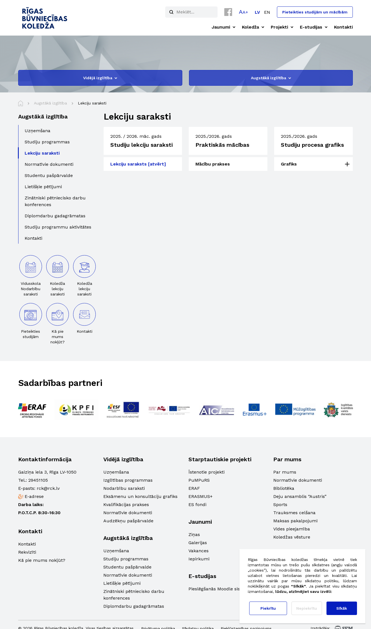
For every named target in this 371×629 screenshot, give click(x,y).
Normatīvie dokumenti (127, 512)
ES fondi (197, 504)
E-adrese (34, 496)
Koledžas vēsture (291, 537)
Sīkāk (341, 608)
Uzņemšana (116, 472)
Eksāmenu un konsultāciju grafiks (140, 496)
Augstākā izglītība (271, 78)
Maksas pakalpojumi (295, 520)
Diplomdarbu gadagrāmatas (133, 606)
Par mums (284, 472)
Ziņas (194, 534)
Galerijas (197, 542)
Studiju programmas (125, 559)
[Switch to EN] (267, 12)
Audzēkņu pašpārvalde (128, 520)
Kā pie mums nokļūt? (41, 560)
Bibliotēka (283, 488)
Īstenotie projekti (206, 472)
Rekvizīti (27, 552)
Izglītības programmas (128, 480)
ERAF (194, 488)
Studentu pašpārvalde (127, 567)
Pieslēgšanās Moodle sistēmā (219, 588)
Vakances (198, 550)
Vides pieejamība (291, 529)
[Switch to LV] (257, 12)
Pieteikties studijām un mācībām (314, 12)
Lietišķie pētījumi (122, 583)
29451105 (38, 480)
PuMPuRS (199, 480)
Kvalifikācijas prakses (126, 504)
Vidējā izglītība (100, 78)
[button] (243, 12)
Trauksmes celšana (294, 512)
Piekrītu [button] (268, 608)
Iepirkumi (198, 559)
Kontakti (27, 544)
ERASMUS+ (200, 496)
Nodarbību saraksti (124, 488)
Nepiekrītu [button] (306, 608)
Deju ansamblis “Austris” (299, 496)
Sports (280, 504)
